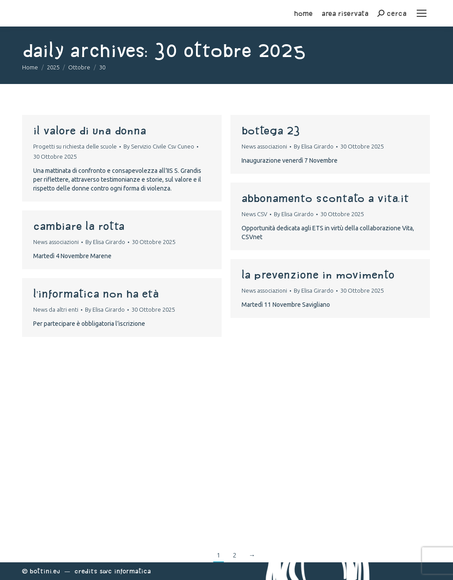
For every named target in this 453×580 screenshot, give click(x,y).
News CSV (254, 214)
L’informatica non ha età (96, 293)
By (158, 146)
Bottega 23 (271, 130)
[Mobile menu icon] (421, 13)
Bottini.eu (45, 571)
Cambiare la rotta (78, 226)
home (303, 13)
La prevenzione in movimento (318, 274)
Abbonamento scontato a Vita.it (325, 198)
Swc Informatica (125, 571)
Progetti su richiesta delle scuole (75, 146)
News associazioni (264, 146)
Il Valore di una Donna (89, 130)
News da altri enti (55, 309)
